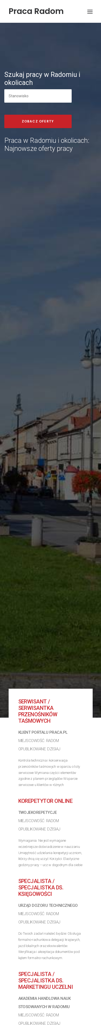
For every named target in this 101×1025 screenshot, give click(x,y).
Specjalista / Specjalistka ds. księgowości (41, 863)
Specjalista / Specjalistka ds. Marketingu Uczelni (45, 956)
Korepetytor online (45, 777)
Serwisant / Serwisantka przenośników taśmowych (37, 687)
